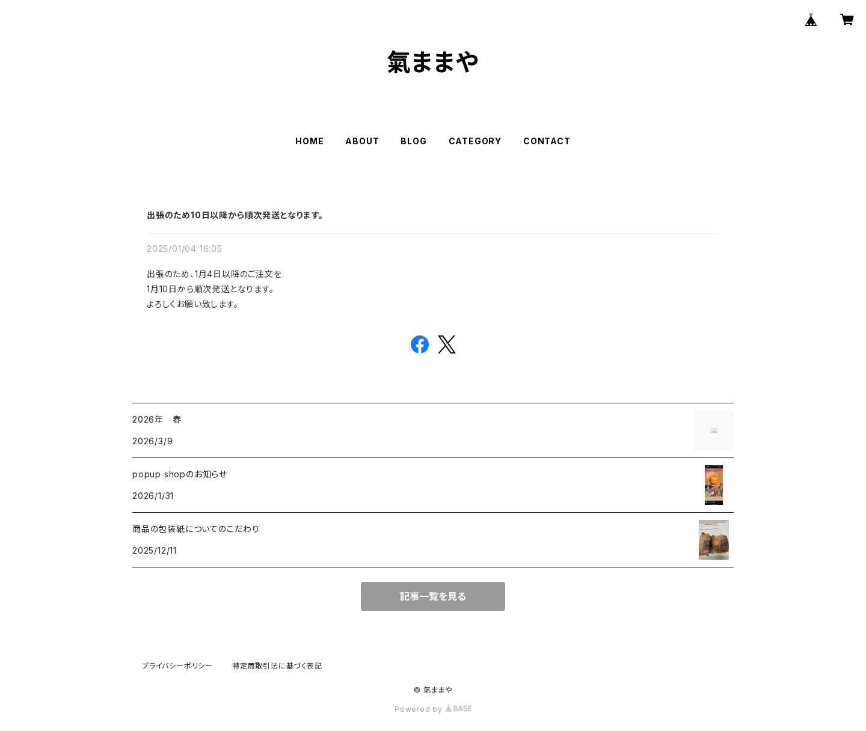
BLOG (413, 141)
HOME (309, 141)
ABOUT (362, 141)
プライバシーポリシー (177, 665)
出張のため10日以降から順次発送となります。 (235, 215)
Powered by (433, 709)
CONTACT (547, 141)
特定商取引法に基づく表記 (277, 665)
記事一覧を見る (433, 596)
